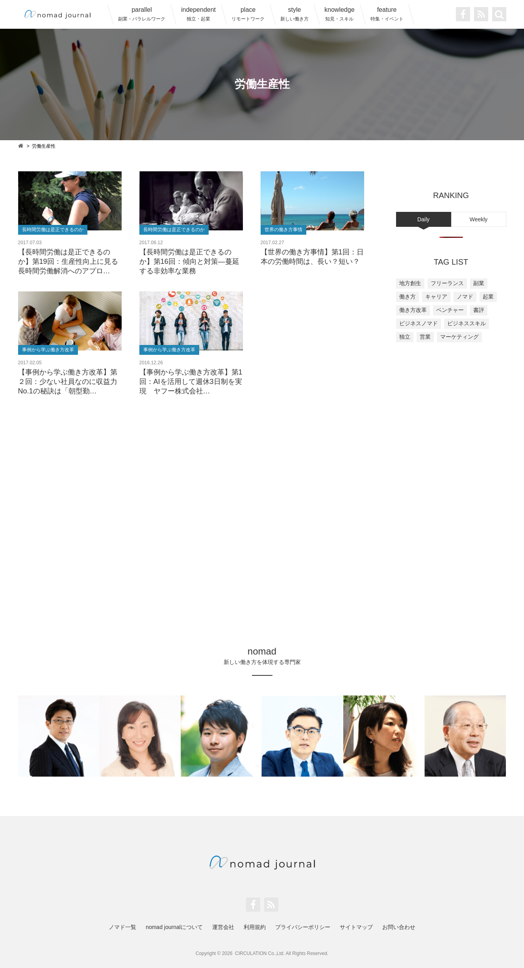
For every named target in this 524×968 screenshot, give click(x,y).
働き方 (407, 296)
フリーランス (447, 283)
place (248, 14)
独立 (404, 337)
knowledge (339, 14)
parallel (141, 14)
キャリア (436, 296)
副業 (478, 283)
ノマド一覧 (122, 927)
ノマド (465, 296)
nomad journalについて (174, 927)
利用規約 (255, 927)
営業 (425, 337)
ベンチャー (450, 310)
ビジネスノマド (418, 323)
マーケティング (459, 337)
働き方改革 (413, 310)
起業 (488, 296)
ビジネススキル (466, 323)
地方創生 (410, 283)
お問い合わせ (398, 927)
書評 (478, 310)
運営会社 (223, 927)
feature (387, 14)
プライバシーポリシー (302, 927)
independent (198, 14)
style (294, 14)
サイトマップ (356, 927)
